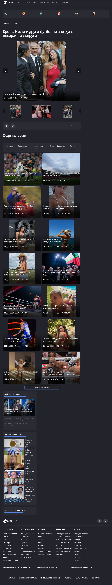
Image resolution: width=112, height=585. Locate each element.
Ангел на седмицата (63, 536)
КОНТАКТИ (96, 563)
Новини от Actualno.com (17, 552)
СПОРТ (41, 514)
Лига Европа (25, 539)
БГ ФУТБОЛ (31, 2)
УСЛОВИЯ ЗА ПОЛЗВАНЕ (27, 563)
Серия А (24, 527)
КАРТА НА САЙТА (82, 563)
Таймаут (64, 2)
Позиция (77, 524)
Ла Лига (24, 524)
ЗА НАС (12, 563)
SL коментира (79, 521)
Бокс (40, 521)
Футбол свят (44, 2)
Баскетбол (42, 530)
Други (58, 542)
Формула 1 (42, 533)
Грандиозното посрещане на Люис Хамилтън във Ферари (19, 207)
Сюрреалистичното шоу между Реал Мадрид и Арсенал (20, 174)
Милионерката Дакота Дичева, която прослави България (20, 339)
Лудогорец (7, 527)
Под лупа (77, 530)
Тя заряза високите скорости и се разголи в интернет (19, 240)
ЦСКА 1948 (7, 530)
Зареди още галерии (42, 387)
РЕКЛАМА (68, 563)
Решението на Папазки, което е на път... (29, 445)
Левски (5, 521)
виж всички (8, 488)
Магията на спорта (63, 524)
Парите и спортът (81, 533)
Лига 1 (23, 533)
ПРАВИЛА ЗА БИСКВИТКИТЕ (50, 563)
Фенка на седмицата (64, 533)
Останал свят (26, 542)
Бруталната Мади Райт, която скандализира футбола (56, 240)
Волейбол (42, 527)
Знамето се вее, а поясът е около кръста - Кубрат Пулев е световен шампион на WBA (61, 272)
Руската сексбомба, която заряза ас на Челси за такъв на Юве (60, 207)
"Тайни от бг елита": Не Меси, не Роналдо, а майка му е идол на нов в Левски (18, 396)
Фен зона (59, 539)
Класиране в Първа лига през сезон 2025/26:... (29, 429)
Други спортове (44, 539)
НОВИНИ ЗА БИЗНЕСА (81, 552)
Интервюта (78, 545)
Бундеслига (25, 530)
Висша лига (25, 521)
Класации (77, 542)
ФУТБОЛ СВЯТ (27, 514)
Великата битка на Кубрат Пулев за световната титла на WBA (19, 306)
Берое (5, 542)
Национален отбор (10, 545)
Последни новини (10, 518)
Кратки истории (80, 539)
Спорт (55, 2)
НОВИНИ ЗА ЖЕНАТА (47, 552)
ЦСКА (5, 524)
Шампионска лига (28, 536)
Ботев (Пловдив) (9, 539)
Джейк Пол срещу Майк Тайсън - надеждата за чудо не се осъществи (59, 373)
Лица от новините (63, 521)
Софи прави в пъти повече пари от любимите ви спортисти (19, 273)
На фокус (77, 536)
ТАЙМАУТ (60, 514)
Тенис (40, 524)
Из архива (78, 527)
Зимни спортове (44, 536)
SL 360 (77, 513)
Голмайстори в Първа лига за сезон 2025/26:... (30, 437)
